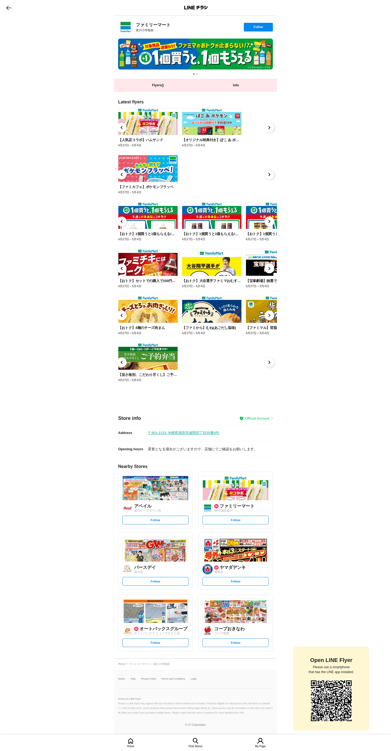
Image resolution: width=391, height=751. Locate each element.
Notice (121, 679)
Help (133, 679)
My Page (260, 746)
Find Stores (195, 746)
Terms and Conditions (173, 679)
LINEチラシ (196, 8)
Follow (258, 28)
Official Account (257, 418)
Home (130, 746)
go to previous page (9, 7)
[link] (125, 27)
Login (194, 679)
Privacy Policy (148, 679)
